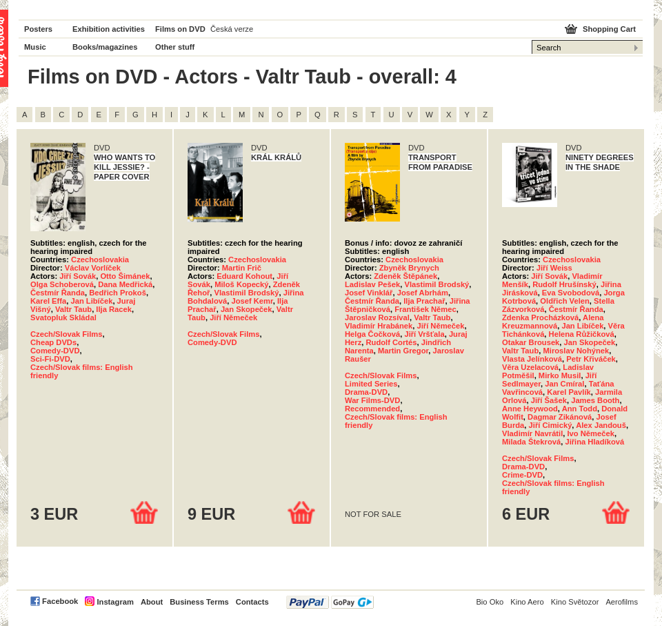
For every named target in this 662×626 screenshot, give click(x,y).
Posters (38, 29)
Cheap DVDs (53, 342)
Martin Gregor (403, 350)
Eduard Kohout (244, 276)
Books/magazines (105, 47)
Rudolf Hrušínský (564, 284)
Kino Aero (527, 602)
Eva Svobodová (570, 292)
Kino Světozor (575, 602)
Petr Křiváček (591, 359)
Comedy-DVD (54, 350)
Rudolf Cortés (391, 342)
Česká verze (231, 29)
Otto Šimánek (125, 276)
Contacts (252, 602)
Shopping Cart (609, 29)
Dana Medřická (125, 284)
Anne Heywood (530, 408)
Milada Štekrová (531, 442)
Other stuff (174, 47)
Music (35, 47)
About (152, 602)
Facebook (60, 601)
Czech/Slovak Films (66, 334)
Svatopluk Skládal (63, 317)
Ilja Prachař (424, 301)
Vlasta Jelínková (532, 359)
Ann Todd (579, 408)
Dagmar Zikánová (560, 417)
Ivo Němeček (591, 433)
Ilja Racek (114, 309)
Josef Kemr (251, 301)
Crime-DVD (522, 475)
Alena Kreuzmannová (553, 321)
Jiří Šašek (549, 400)
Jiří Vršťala (424, 334)
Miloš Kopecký (241, 284)
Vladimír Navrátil (532, 433)
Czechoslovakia (100, 259)
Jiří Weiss (554, 268)
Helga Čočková (372, 334)
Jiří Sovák (77, 276)
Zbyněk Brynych (409, 268)
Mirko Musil (560, 375)
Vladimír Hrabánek (378, 326)
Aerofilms (621, 602)
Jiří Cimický (550, 425)
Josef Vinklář (368, 292)
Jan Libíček (91, 301)
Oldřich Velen (565, 301)
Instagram (115, 602)
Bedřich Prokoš (117, 292)
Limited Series (371, 384)
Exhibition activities (108, 29)
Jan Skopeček (246, 309)
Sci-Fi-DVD (50, 359)
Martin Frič (241, 268)
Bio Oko (489, 602)
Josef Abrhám (422, 292)
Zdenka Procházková (540, 317)
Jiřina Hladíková (594, 442)
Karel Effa (48, 301)
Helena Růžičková (581, 334)
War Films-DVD (372, 400)
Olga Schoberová (62, 284)
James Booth (595, 400)
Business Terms (199, 602)
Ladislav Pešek (372, 284)
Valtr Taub (73, 309)
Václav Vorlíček (93, 268)
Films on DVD (180, 29)
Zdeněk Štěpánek (405, 276)
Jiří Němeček (233, 317)
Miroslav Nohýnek (576, 350)
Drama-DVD (366, 392)
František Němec (425, 309)
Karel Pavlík (568, 392)
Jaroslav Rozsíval (377, 317)
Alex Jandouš (601, 425)
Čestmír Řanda (57, 292)
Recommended (372, 408)
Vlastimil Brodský (246, 292)
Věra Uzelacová (530, 367)
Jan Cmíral (564, 384)
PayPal (330, 602)
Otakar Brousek (530, 342)
